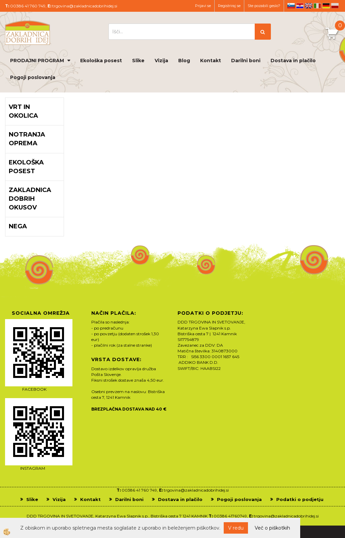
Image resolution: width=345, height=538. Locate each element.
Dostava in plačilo (293, 60)
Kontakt (210, 60)
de (326, 5)
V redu (236, 528)
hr (300, 5)
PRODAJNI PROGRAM (37, 60)
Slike (138, 60)
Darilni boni (245, 60)
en (308, 5)
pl (335, 5)
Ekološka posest (101, 60)
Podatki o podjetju (299, 499)
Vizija (161, 60)
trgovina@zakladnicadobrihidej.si (84, 5)
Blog (184, 60)
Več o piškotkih (272, 528)
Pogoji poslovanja (32, 77)
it (317, 5)
